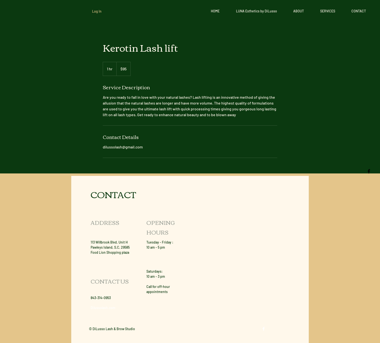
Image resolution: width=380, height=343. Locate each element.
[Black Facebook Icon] (369, 171)
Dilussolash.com (103, 308)
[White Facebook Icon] (263, 328)
